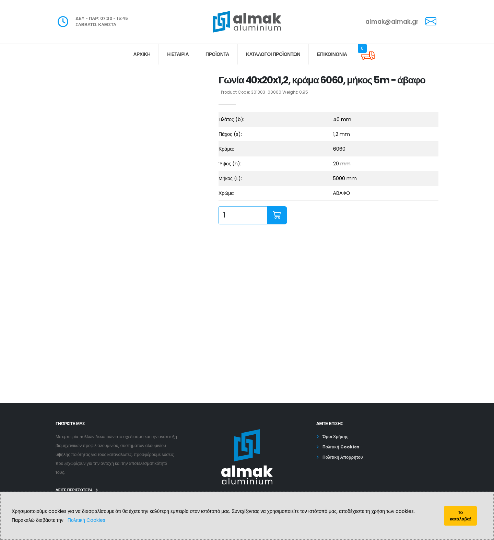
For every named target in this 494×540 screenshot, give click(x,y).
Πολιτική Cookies (86, 520)
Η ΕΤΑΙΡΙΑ (178, 54)
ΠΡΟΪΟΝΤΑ (217, 54)
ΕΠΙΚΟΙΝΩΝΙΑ (332, 54)
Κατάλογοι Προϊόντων (273, 54)
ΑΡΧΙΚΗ (141, 54)
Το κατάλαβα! (460, 515)
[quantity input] (243, 215)
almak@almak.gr (392, 21)
